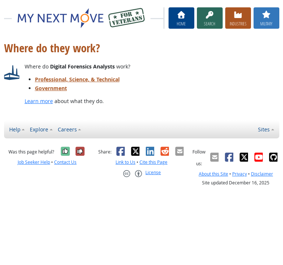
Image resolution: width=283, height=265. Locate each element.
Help (15, 129)
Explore (39, 129)
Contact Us (65, 162)
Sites (264, 129)
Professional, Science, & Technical (77, 79)
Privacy (239, 174)
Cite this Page (153, 162)
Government (51, 88)
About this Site (213, 174)
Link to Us (125, 162)
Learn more (39, 101)
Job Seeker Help (34, 162)
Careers (67, 129)
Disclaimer (262, 174)
